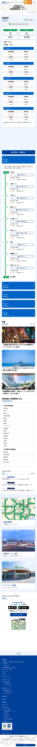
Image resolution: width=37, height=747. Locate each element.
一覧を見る (32, 324)
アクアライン (6, 425)
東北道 (5, 418)
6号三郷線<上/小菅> (22, 186)
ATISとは (5, 704)
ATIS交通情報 (6, 682)
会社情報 (4, 702)
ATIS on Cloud (6, 714)
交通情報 (4, 659)
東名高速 (5, 408)
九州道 (5, 445)
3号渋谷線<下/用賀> (22, 233)
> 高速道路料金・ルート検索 (22, 12)
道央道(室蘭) (6, 415)
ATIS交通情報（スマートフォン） (10, 711)
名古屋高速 (6, 454)
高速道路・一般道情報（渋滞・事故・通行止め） (14, 661)
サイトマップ (5, 731)
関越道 (5, 420)
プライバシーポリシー (7, 733)
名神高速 (5, 438)
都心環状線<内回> (22, 221)
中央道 (5, 410)
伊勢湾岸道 (6, 433)
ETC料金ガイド (30, 20)
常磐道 (10, 33)
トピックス (5, 671)
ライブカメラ (6, 665)
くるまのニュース (7, 676)
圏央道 (5, 413)
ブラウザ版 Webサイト (8, 683)
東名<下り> (22, 244)
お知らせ (4, 699)
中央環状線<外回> (22, 198)
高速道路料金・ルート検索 (9, 667)
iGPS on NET (6, 716)
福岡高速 (5, 459)
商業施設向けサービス (8, 690)
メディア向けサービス (8, 693)
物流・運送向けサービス (8, 691)
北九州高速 (6, 462)
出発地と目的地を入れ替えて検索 (18, 24)
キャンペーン (6, 675)
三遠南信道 (26, 33)
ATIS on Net (6, 712)
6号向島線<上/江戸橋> (22, 209)
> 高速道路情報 (13, 12)
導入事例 (4, 696)
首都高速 (5, 452)
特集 (4, 673)
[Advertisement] (19, 137)
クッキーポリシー (8, 744)
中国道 (5, 443)
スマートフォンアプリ (8, 685)
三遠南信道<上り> (22, 268)
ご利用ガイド (6, 721)
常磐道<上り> (22, 175)
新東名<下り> (22, 256)
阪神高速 (5, 457)
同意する (26, 745)
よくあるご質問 (6, 709)
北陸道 (5, 430)
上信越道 (5, 428)
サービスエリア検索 (7, 669)
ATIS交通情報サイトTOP (6, 12)
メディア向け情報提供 (8, 719)
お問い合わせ (5, 707)
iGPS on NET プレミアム (8, 717)
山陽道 (5, 440)
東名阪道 (5, 435)
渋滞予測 (5, 663)
